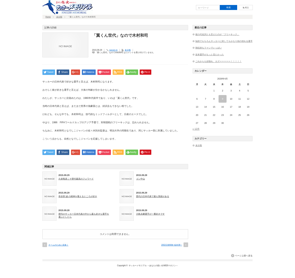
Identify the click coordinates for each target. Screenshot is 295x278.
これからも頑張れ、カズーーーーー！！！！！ (218, 61)
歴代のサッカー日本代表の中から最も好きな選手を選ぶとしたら (83, 215)
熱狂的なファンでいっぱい (208, 48)
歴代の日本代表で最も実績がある (152, 196)
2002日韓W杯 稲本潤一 (171, 245)
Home (48, 17)
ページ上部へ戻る (244, 255)
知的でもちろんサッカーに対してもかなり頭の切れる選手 (224, 41)
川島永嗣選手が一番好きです (150, 214)
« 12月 (196, 129)
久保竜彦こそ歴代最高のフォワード (76, 179)
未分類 (59, 17)
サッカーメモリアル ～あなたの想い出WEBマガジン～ (153, 265)
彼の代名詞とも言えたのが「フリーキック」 (217, 34)
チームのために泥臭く (58, 245)
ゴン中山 (140, 179)
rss (246, 7)
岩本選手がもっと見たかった (209, 54)
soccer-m (113, 50)
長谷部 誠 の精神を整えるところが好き (77, 196)
